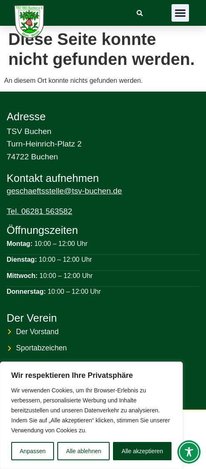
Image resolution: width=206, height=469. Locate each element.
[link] (140, 13)
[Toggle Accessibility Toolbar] (189, 452)
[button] (180, 13)
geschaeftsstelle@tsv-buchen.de (64, 190)
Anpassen (33, 451)
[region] (91, 415)
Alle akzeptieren (142, 451)
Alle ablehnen (83, 451)
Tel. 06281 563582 (39, 211)
